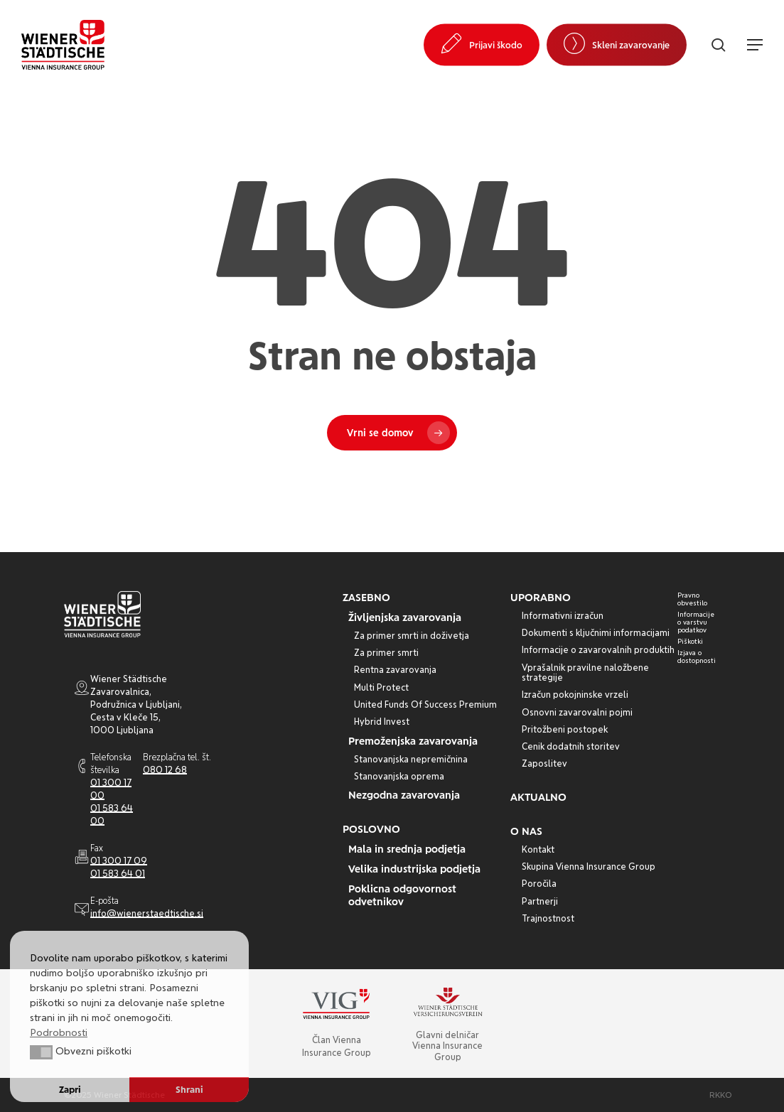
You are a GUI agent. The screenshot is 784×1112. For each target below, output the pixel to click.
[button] (755, 45)
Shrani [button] (189, 1089)
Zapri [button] (70, 1089)
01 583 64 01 (117, 873)
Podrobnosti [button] (58, 1032)
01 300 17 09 (118, 860)
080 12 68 (165, 770)
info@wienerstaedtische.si (146, 913)
